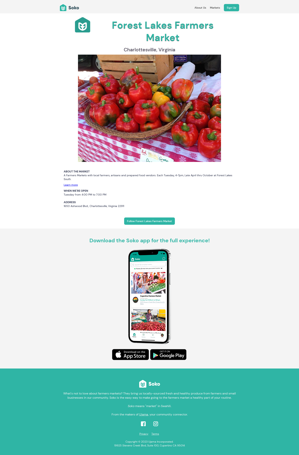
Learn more (71, 185)
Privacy (143, 434)
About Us (200, 7)
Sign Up (231, 7)
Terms (155, 434)
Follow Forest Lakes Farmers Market (149, 221)
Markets (215, 7)
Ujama (143, 414)
